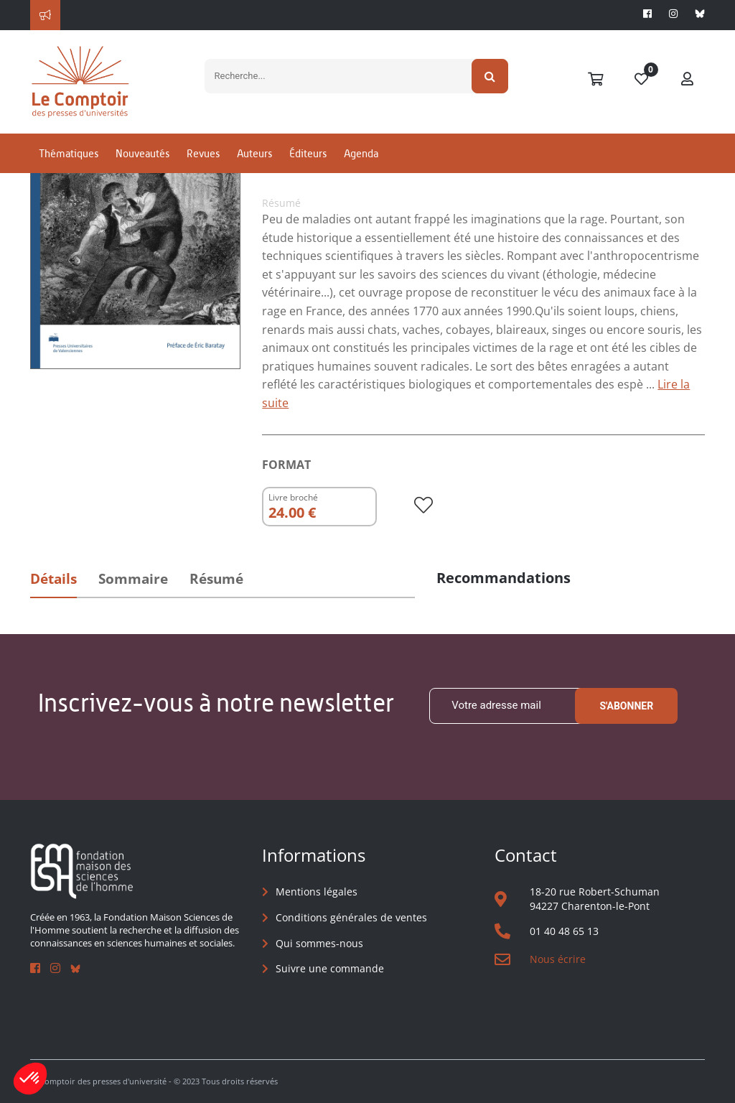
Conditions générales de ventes (351, 917)
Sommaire (133, 578)
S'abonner (626, 706)
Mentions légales (316, 891)
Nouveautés (142, 153)
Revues (203, 153)
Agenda (361, 153)
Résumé (216, 578)
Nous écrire (558, 959)
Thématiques (68, 153)
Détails (53, 578)
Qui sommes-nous (319, 943)
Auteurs (254, 153)
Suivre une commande (330, 968)
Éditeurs (308, 153)
